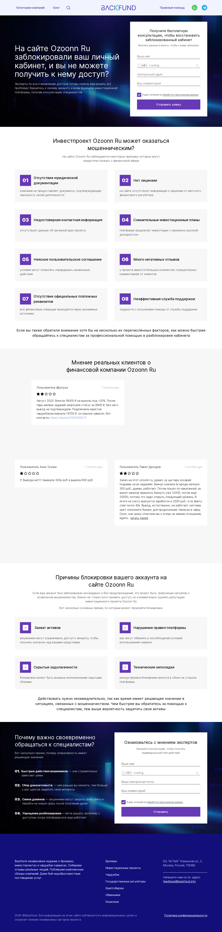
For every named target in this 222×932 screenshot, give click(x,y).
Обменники (112, 895)
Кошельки (112, 901)
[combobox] (142, 65)
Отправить (160, 811)
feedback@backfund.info (179, 881)
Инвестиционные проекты (123, 868)
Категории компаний (30, 8)
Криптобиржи (114, 888)
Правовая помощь (172, 8)
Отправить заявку (168, 104)
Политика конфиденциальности (185, 915)
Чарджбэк (112, 874)
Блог (56, 8)
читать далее (139, 518)
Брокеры (111, 861)
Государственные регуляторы (125, 881)
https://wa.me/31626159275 (68, 417)
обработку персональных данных (180, 94)
